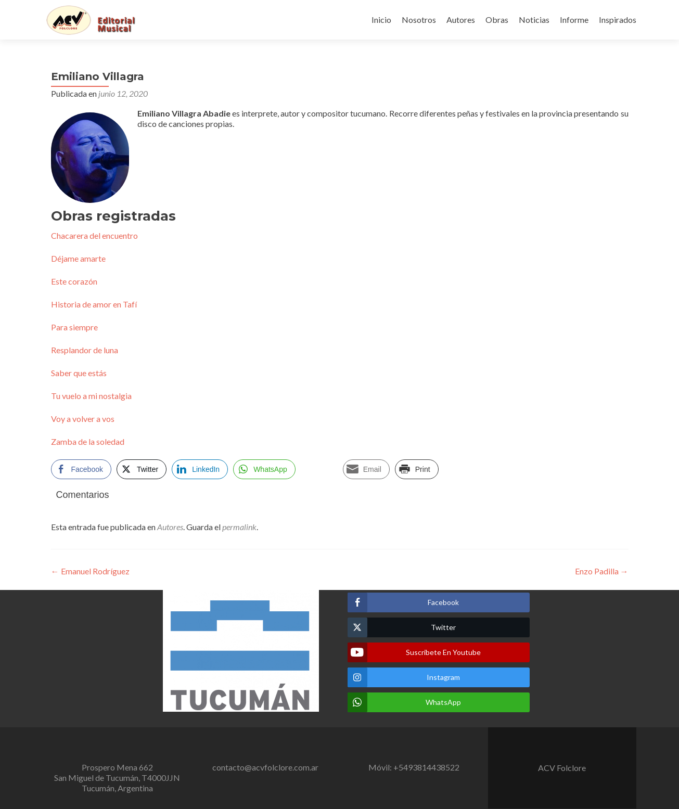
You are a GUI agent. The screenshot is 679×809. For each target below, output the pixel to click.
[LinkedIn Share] (200, 469)
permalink (239, 527)
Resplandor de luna (84, 350)
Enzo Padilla (602, 571)
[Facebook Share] (81, 469)
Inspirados (617, 19)
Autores (460, 19)
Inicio (381, 19)
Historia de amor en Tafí (94, 304)
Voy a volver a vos (82, 418)
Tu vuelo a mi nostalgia (91, 396)
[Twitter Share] (141, 469)
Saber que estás (79, 373)
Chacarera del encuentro (94, 235)
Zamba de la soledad (87, 441)
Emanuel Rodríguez (90, 571)
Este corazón (74, 281)
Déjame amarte (78, 258)
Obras (496, 19)
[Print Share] (417, 469)
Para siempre (74, 327)
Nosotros (419, 19)
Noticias (534, 19)
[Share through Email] (366, 469)
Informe (574, 19)
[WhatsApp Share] (264, 469)
